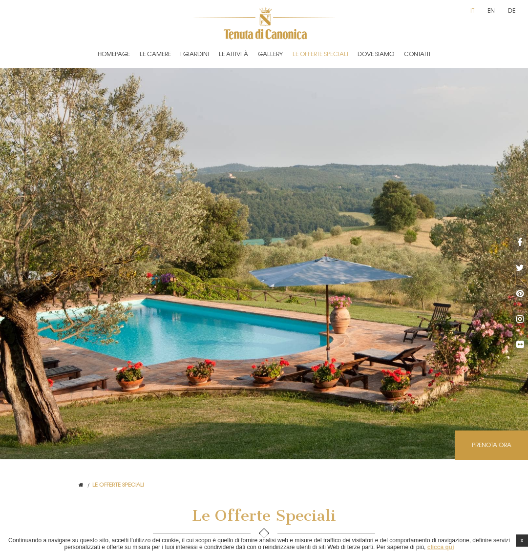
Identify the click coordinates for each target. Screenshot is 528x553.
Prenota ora (491, 444)
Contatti (417, 53)
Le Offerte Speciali (320, 53)
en (491, 10)
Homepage (114, 53)
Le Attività (233, 53)
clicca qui (440, 547)
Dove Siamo (376, 53)
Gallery (270, 53)
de (511, 10)
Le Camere (155, 53)
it (472, 10)
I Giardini (194, 53)
